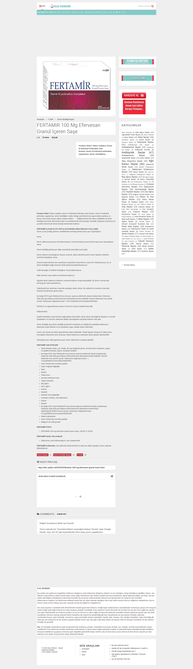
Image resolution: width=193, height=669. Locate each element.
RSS (83, 655)
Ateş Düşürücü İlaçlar (132, 161)
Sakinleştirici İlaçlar (138, 229)
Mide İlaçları (144, 219)
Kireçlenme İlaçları (129, 214)
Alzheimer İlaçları (128, 140)
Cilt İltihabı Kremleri (137, 184)
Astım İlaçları (145, 158)
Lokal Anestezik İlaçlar (142, 217)
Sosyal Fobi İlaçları (146, 234)
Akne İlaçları (129, 137)
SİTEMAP (85, 649)
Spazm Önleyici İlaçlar (132, 236)
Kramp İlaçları (126, 217)
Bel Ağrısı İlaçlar (148, 177)
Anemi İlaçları (144, 140)
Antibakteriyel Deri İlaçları (138, 145)
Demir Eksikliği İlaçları (65, 119)
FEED (84, 652)
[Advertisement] (96, 36)
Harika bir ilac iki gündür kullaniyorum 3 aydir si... (130, 648)
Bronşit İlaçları (130, 179)
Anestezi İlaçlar (127, 142)
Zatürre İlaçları (142, 244)
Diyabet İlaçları (133, 192)
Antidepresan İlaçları (133, 155)
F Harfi (50, 119)
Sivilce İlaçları (128, 234)
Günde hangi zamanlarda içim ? (124, 651)
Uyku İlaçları (126, 239)
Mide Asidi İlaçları (128, 219)
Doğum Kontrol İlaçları (141, 194)
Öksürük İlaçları (129, 246)
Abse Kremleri (127, 132)
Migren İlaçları (128, 221)
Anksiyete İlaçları (145, 142)
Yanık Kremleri (149, 239)
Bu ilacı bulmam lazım (120, 645)
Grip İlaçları (127, 207)
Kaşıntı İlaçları (140, 212)
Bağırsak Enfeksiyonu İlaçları (140, 174)
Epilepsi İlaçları (138, 202)
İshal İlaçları (137, 249)
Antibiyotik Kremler (142, 150)
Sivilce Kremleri (145, 231)
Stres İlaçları (147, 236)
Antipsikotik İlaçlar (129, 158)
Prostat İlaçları (129, 265)
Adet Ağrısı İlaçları (142, 132)
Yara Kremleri (129, 241)
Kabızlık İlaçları (144, 207)
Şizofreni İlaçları (147, 251)
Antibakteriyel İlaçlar (131, 147)
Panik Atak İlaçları (130, 226)
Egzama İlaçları (128, 197)
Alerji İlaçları (143, 137)
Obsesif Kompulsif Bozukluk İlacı (135, 224)
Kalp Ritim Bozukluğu (130, 209)
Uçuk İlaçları (137, 239)
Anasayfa (40, 119)
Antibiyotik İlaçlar (133, 152)
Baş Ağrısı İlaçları (130, 177)
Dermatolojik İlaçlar (144, 189)
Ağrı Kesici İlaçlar (138, 162)
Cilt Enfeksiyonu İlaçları (139, 182)
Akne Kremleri (149, 135)
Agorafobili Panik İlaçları (131, 135)
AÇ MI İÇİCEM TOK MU (121, 659)
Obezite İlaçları (144, 221)
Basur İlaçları (138, 172)
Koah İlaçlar (146, 214)
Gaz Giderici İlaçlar (144, 204)
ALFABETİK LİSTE (45, 12)
